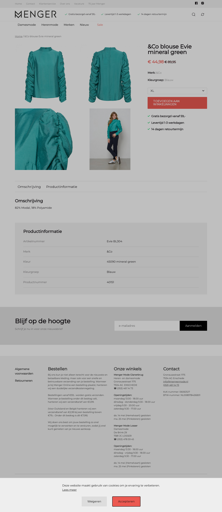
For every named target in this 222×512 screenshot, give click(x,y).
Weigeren (94, 501)
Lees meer (69, 490)
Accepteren (126, 501)
